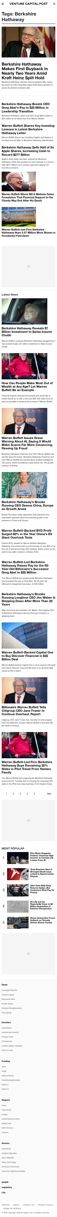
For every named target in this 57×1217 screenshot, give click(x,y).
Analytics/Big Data (9, 1153)
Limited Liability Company (12, 1046)
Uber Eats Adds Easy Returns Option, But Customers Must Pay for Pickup (42, 889)
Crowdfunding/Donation (11, 1080)
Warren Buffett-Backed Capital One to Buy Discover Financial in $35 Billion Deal (27, 656)
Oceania (5, 1132)
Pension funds (7, 1037)
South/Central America (11, 1119)
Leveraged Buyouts (9, 990)
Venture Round (7, 1076)
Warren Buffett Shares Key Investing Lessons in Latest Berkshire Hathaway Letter (28, 129)
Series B (5, 1089)
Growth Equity (7, 1004)
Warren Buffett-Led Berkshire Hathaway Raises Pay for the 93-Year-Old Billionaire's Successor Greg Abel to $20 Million (25, 567)
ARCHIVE (6, 1205)
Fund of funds (7, 1050)
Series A (5, 1085)
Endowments (7, 1041)
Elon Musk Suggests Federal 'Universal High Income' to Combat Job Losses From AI (42, 856)
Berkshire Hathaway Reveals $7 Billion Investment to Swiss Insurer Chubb (27, 331)
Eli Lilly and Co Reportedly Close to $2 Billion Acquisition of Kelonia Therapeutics (41, 905)
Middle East (6, 1123)
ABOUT (16, 1205)
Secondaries (7, 1013)
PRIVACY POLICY (45, 1205)
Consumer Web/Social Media (13, 1171)
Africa (4, 1106)
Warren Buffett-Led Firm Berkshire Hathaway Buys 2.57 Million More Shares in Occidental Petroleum (28, 232)
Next (49, 794)
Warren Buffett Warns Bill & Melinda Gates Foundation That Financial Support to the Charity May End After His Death (28, 197)
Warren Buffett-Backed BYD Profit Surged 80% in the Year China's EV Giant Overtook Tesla (27, 534)
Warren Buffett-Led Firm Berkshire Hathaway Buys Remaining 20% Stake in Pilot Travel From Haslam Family (27, 767)
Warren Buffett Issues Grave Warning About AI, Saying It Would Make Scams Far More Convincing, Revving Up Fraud (27, 443)
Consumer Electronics (10, 1167)
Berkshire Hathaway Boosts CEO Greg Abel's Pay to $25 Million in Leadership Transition (26, 107)
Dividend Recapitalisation (12, 1008)
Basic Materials (8, 1158)
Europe (4, 1115)
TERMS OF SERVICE (12, 1209)
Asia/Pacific (6, 1110)
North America (7, 1128)
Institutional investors (10, 1032)
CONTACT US (28, 1205)
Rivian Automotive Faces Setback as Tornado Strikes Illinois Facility (42, 920)
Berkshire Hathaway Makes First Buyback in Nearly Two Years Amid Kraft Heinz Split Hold (25, 71)
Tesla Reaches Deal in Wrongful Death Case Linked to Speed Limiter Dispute (42, 872)
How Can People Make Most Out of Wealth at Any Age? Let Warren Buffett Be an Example (27, 386)
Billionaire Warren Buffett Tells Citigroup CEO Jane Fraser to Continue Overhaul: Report (24, 710)
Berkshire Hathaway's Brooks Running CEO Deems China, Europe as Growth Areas (28, 505)
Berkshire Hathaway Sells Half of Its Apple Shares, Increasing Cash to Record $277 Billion (28, 151)
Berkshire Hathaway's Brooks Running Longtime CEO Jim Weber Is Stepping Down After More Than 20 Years (28, 599)
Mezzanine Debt (8, 999)
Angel (4, 1071)
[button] (3, 3)
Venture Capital (8, 995)
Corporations (7, 1028)
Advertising (6, 1149)
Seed (4, 1067)
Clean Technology (9, 1162)
